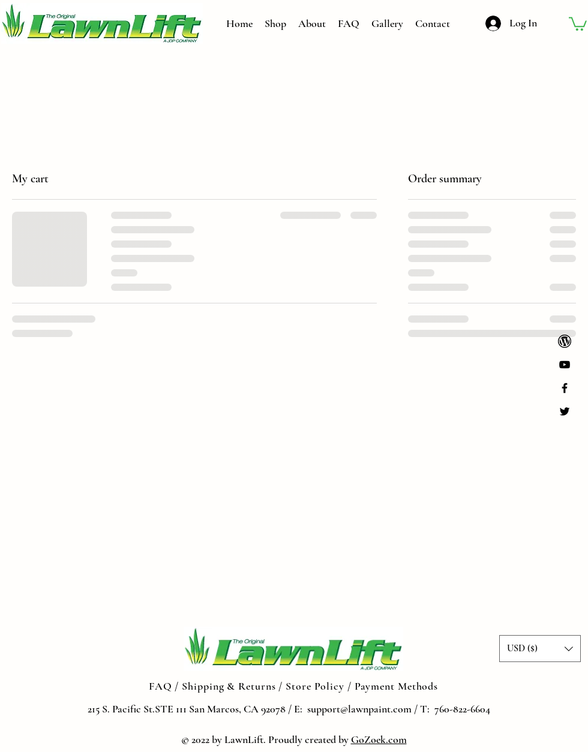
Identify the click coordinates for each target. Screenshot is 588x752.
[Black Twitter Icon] (564, 411)
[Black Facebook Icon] (564, 388)
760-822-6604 (462, 708)
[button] (578, 23)
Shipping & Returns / (234, 686)
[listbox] (540, 648)
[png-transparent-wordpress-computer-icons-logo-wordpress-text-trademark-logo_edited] (564, 341)
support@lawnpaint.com (358, 708)
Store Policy (316, 686)
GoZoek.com (379, 739)
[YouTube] (564, 364)
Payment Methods (397, 686)
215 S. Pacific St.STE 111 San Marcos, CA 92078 (187, 708)
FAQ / (165, 686)
